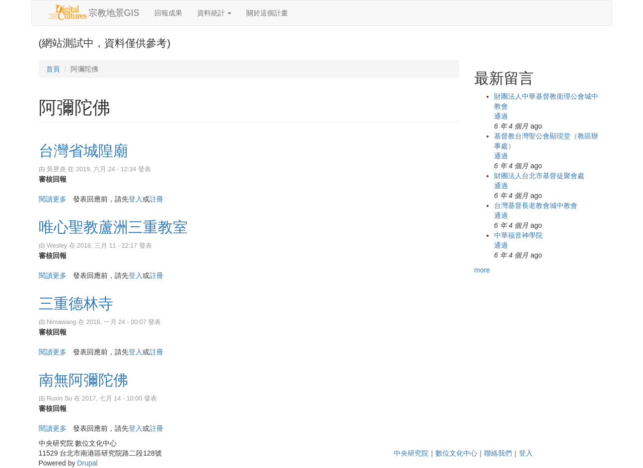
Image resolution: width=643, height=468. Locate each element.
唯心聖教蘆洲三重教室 (113, 227)
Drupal (87, 463)
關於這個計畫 (267, 13)
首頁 (53, 69)
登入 (136, 199)
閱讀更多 (53, 199)
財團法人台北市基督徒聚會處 (539, 176)
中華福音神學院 (518, 235)
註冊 (156, 199)
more (482, 270)
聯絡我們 (498, 453)
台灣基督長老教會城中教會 (535, 205)
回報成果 (168, 13)
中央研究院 (411, 453)
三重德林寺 (76, 303)
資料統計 (214, 13)
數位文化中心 (456, 453)
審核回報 (53, 179)
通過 (501, 116)
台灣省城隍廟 (83, 150)
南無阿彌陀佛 (83, 380)
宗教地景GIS (114, 13)
